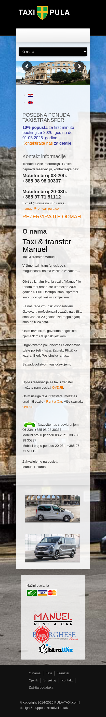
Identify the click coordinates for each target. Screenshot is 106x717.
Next (79, 66)
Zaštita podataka (41, 687)
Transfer (63, 673)
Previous (27, 66)
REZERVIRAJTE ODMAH (51, 216)
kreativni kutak (57, 708)
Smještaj (49, 680)
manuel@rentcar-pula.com (41, 208)
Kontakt (67, 680)
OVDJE (57, 387)
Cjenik (33, 680)
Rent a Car (54, 401)
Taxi (49, 673)
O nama (35, 673)
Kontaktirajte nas (37, 143)
